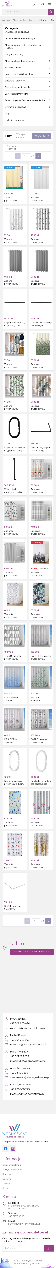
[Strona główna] (7, 4)
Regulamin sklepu (11, 1165)
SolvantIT (37, 1263)
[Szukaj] (51, 12)
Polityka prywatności (12, 1169)
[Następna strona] (38, 156)
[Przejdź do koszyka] (42, 4)
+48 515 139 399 (16, 1216)
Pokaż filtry (41, 135)
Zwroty (6, 1183)
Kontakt (6, 1188)
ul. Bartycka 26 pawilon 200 (32, 951)
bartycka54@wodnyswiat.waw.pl (24, 1224)
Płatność (6, 1174)
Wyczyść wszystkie (21, 136)
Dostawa (6, 1179)
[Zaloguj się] (34, 4)
